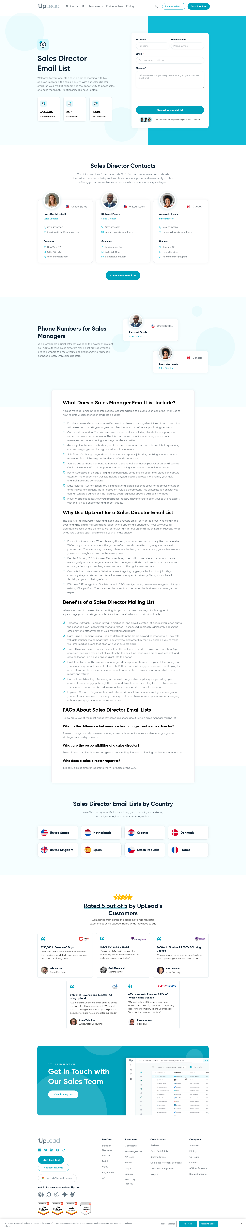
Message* (141, 68)
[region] (123, 1224)
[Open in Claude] (72, 1187)
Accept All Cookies (209, 1224)
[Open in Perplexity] (57, 1187)
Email (139, 54)
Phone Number (178, 39)
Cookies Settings (168, 1224)
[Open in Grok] (49, 1187)
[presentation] (157, 96)
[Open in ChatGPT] (41, 1187)
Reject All (188, 1224)
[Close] (241, 1224)
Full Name (141, 39)
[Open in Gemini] (65, 1187)
